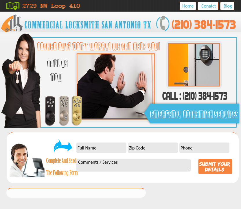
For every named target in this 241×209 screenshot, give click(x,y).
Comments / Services (133, 165)
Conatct (208, 6)
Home (188, 6)
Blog (228, 6)
